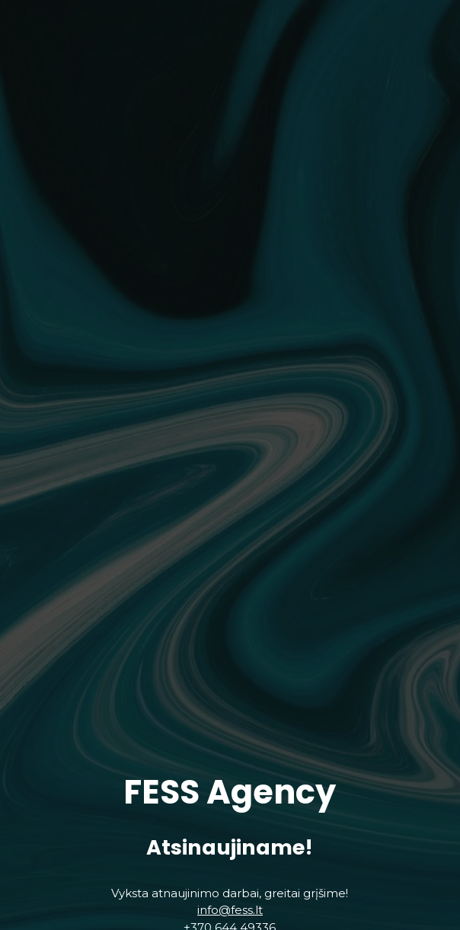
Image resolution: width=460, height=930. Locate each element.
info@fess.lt (230, 916)
